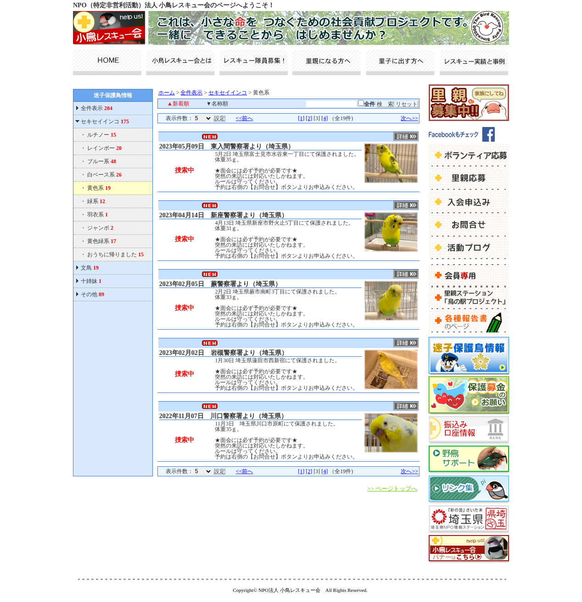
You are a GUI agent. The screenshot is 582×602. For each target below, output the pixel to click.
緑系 (96, 201)
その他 (92, 294)
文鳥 (90, 268)
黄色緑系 (101, 241)
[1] (301, 118)
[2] (309, 118)
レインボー (104, 148)
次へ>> (409, 118)
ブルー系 (101, 161)
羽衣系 (97, 214)
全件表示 (95, 108)
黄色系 (99, 188)
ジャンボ (100, 228)
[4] (324, 118)
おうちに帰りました (115, 254)
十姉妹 (91, 281)
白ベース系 (104, 174)
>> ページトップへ (392, 488)
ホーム (166, 92)
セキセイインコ (105, 121)
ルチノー (101, 135)
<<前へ (244, 118)
